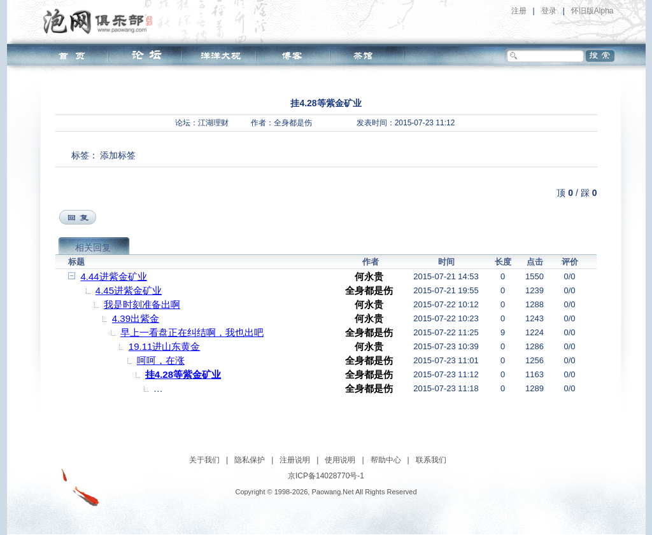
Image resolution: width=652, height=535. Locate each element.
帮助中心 (386, 459)
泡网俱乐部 (101, 21)
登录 (548, 10)
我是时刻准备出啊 (142, 304)
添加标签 (118, 155)
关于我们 (204, 459)
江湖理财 (213, 122)
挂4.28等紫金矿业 (183, 374)
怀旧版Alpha (592, 10)
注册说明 (295, 459)
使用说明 (340, 459)
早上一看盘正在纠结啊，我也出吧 (192, 332)
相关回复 (93, 247)
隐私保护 (249, 459)
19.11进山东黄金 (165, 346)
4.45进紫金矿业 (129, 290)
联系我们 (431, 459)
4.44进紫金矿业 (114, 276)
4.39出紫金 (135, 318)
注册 (519, 10)
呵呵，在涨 (161, 360)
